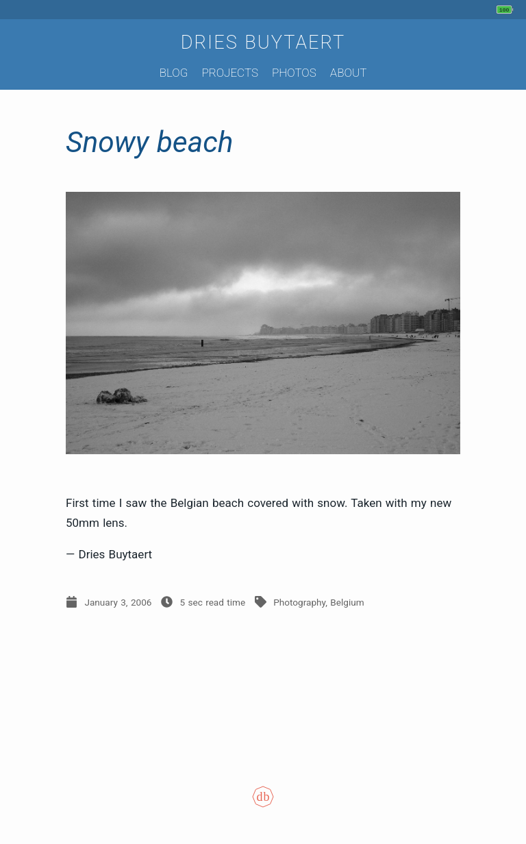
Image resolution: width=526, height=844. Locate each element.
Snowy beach (149, 142)
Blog (174, 72)
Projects (229, 72)
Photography (299, 602)
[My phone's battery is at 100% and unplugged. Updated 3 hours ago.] (506, 9)
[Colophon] (263, 806)
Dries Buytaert (263, 42)
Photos (294, 72)
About (348, 72)
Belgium (347, 602)
